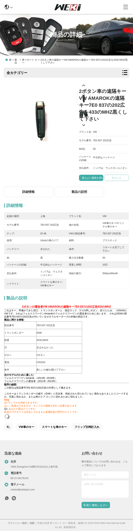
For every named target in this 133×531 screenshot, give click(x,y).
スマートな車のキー (54, 426)
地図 (32, 523)
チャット (116, 177)
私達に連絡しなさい (95, 505)
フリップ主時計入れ (86, 426)
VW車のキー (26, 426)
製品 (16, 61)
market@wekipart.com (23, 489)
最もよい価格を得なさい (95, 178)
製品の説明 (79, 192)
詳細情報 (28, 192)
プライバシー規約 (17, 523)
